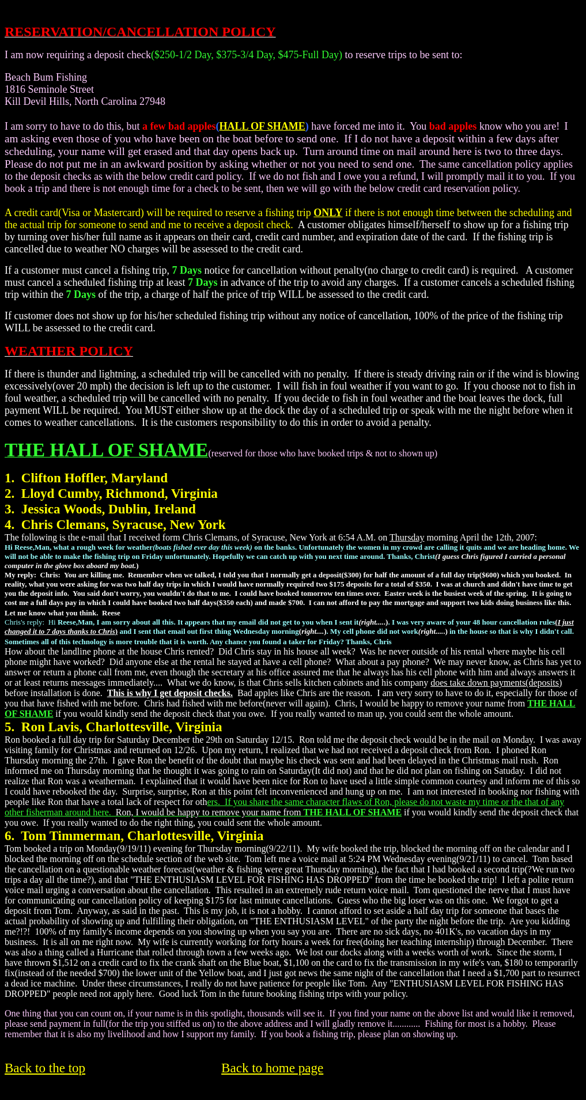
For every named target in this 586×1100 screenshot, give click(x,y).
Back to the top (45, 1067)
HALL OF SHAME (262, 126)
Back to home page (272, 1067)
